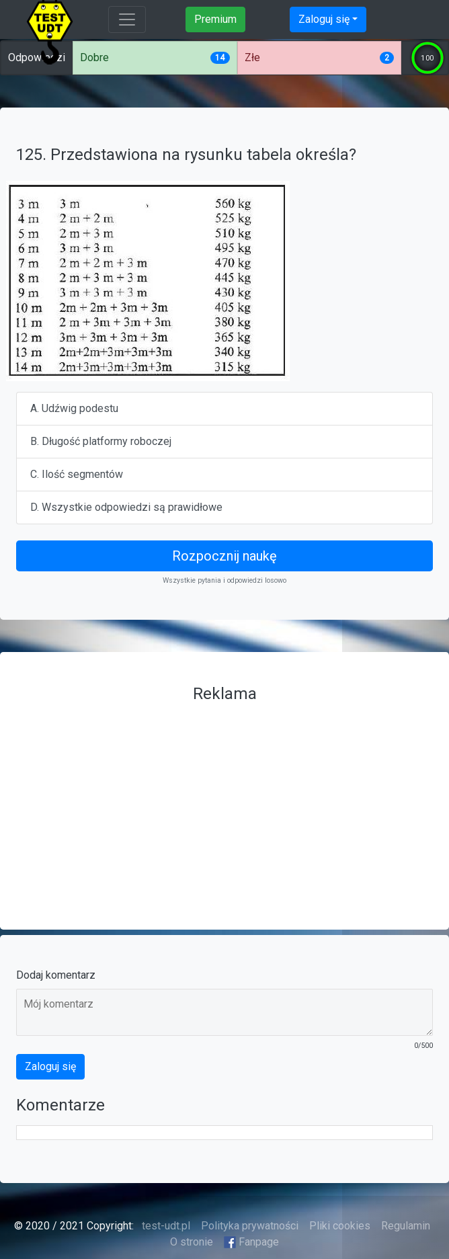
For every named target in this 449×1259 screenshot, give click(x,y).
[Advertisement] (224, 803)
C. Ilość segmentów (76, 474)
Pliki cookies (339, 1225)
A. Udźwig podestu (74, 408)
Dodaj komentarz (55, 975)
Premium (215, 19)
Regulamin (405, 1225)
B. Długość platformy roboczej (100, 441)
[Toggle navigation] (127, 19)
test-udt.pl (164, 1225)
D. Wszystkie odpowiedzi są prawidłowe (126, 507)
